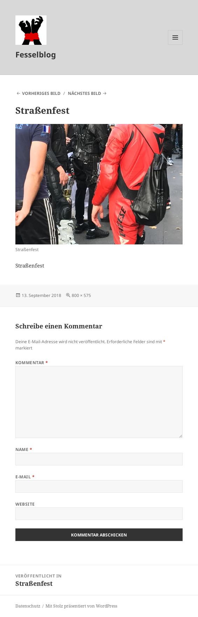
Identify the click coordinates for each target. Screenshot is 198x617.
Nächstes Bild (84, 93)
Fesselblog (35, 54)
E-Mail (25, 477)
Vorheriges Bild (41, 93)
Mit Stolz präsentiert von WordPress (81, 606)
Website (25, 504)
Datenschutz (27, 606)
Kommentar (31, 363)
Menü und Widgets (175, 44)
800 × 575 (81, 295)
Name (24, 449)
